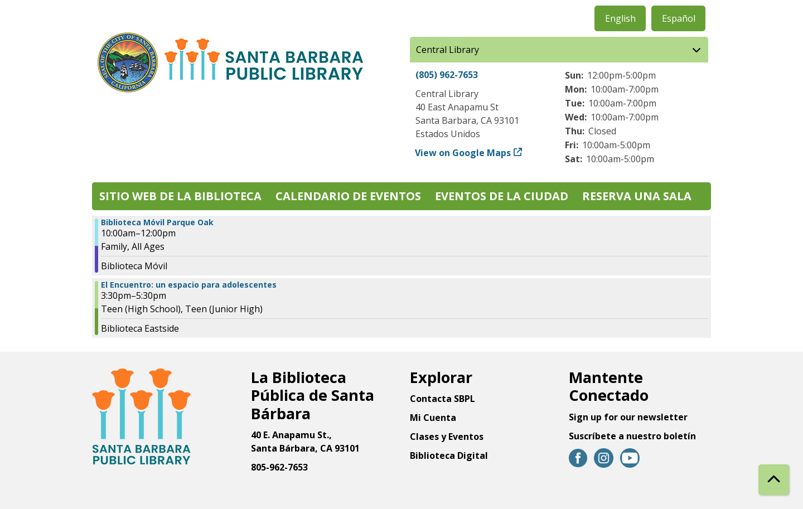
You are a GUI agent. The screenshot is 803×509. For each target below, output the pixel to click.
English (620, 18)
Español (678, 18)
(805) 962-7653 (446, 75)
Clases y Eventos (446, 436)
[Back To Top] (773, 479)
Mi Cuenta (433, 417)
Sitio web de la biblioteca (180, 195)
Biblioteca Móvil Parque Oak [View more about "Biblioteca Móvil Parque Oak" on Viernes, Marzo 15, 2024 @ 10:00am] (157, 222)
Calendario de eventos (348, 195)
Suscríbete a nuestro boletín (632, 436)
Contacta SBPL (442, 398)
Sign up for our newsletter (628, 417)
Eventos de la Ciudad (501, 195)
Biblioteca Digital (449, 455)
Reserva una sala (636, 195)
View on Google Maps (463, 153)
